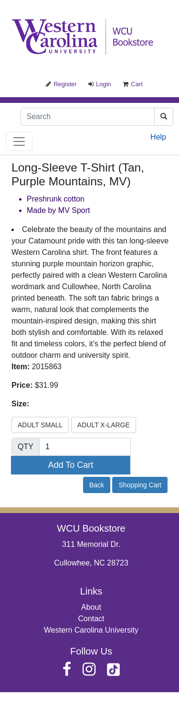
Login (99, 84)
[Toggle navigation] (19, 141)
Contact (91, 619)
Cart (133, 84)
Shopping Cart (139, 485)
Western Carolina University (91, 630)
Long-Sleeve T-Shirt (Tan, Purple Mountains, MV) (77, 174)
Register (61, 84)
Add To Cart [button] (71, 465)
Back (96, 485)
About (91, 607)
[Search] (88, 117)
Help (158, 137)
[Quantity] (85, 447)
